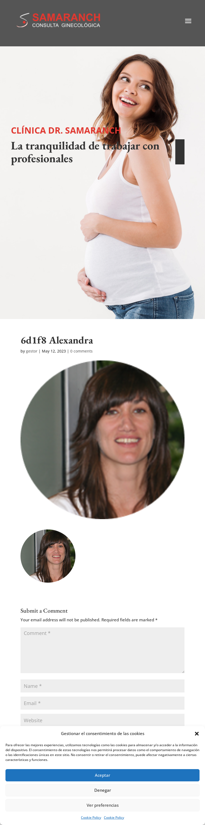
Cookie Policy (91, 817)
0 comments (81, 351)
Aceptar (102, 775)
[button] (197, 733)
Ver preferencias (103, 805)
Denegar (102, 790)
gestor (31, 351)
